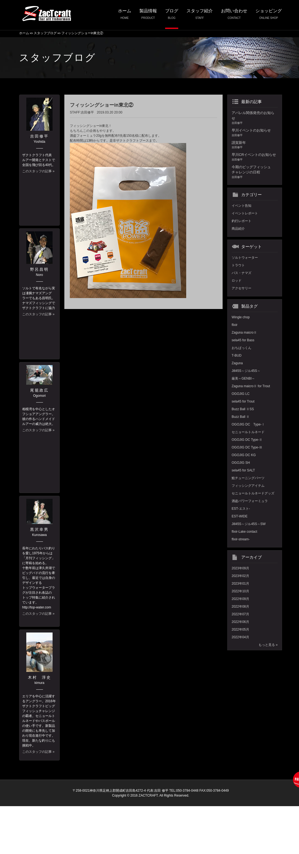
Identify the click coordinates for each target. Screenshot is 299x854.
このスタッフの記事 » (38, 171)
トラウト (238, 265)
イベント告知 (241, 206)
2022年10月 (240, 591)
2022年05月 (240, 629)
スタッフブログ (45, 33)
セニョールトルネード (248, 432)
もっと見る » (268, 645)
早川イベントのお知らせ (255, 132)
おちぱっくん (241, 348)
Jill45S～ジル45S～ (246, 371)
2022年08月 (240, 606)
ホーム (124, 16)
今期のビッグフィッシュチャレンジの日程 (255, 172)
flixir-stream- (241, 539)
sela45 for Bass (243, 340)
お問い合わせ (234, 16)
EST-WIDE (240, 516)
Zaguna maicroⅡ (244, 332)
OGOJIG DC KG (244, 455)
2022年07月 (240, 614)
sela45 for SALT (243, 470)
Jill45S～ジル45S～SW (249, 524)
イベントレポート (245, 213)
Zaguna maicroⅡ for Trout (251, 386)
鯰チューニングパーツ (248, 478)
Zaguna (237, 363)
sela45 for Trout (243, 401)
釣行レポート (241, 221)
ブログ (171, 16)
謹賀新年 (255, 145)
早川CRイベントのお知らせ (255, 157)
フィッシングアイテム (248, 486)
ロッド (237, 280)
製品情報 (148, 16)
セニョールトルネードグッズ (253, 493)
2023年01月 (240, 583)
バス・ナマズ (241, 273)
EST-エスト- (241, 509)
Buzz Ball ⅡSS (243, 409)
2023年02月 (240, 576)
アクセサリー (241, 288)
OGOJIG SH (241, 463)
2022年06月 (240, 622)
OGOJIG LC (240, 394)
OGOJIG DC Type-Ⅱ (247, 440)
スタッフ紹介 (199, 16)
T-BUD (237, 355)
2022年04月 (240, 637)
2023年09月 (240, 568)
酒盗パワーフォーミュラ (250, 501)
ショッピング (268, 16)
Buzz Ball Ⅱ (240, 417)
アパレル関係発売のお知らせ (255, 118)
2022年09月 (240, 599)
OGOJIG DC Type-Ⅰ (248, 424)
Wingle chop (241, 317)
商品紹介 (238, 229)
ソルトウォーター (245, 258)
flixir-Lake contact (244, 532)
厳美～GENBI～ (243, 378)
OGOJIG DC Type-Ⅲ (247, 447)
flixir (234, 325)
